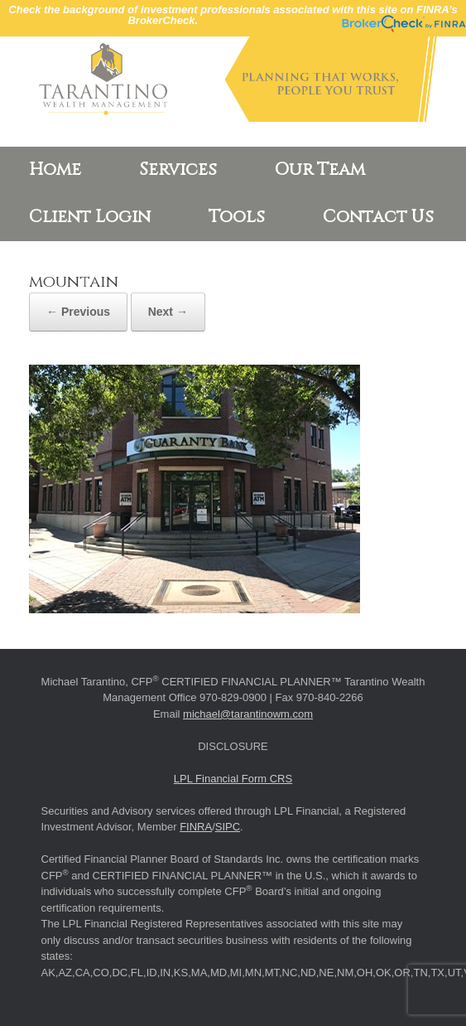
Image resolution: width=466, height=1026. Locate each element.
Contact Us (378, 217)
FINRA (196, 826)
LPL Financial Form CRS (233, 778)
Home (55, 169)
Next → (168, 311)
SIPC (227, 826)
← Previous (78, 311)
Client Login (90, 217)
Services (178, 169)
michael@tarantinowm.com (248, 714)
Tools (237, 217)
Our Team (320, 169)
